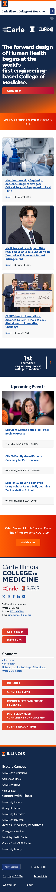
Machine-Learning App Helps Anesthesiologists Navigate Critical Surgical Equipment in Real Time (28, 186)
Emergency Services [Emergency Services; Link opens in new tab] (13, 831)
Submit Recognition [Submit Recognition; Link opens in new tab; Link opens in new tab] (21, 726)
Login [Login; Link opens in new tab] (30, 884)
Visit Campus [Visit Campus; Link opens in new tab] (9, 790)
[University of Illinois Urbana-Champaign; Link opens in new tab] (4, 4)
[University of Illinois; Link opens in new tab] (13, 754)
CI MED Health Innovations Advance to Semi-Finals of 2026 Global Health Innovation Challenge (25, 322)
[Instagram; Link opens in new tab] (9, 596)
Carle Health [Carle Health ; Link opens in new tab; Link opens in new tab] (8, 663)
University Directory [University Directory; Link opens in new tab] (13, 820)
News (8, 196)
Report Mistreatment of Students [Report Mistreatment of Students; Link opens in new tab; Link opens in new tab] (25, 702)
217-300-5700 (17, 611)
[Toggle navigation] (52, 11)
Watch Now (28, 542)
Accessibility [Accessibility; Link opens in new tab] (40, 876)
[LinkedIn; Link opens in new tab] (18, 596)
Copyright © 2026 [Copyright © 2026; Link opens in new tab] (13, 876)
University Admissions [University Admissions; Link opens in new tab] (14, 773)
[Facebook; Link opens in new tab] (14, 596)
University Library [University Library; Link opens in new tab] (12, 849)
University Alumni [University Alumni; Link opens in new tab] (12, 802)
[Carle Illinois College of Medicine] (23, 11)
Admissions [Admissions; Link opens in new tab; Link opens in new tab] (8, 660)
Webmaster (9, 884)
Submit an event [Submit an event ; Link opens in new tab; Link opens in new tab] (18, 692)
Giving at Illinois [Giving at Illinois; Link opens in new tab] (11, 808)
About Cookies (11, 866)
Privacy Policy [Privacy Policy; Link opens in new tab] (38, 866)
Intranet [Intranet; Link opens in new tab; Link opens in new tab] (13, 683)
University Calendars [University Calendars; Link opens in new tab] (13, 814)
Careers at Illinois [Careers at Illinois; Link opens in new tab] (12, 778)
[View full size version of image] (28, 29)
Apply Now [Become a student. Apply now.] (14, 90)
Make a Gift (14, 639)
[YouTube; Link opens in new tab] (24, 596)
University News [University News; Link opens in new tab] (11, 784)
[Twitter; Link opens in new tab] (3, 596)
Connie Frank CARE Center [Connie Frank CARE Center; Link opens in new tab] (17, 843)
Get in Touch (15, 632)
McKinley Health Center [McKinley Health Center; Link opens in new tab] (15, 837)
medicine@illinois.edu (20, 614)
